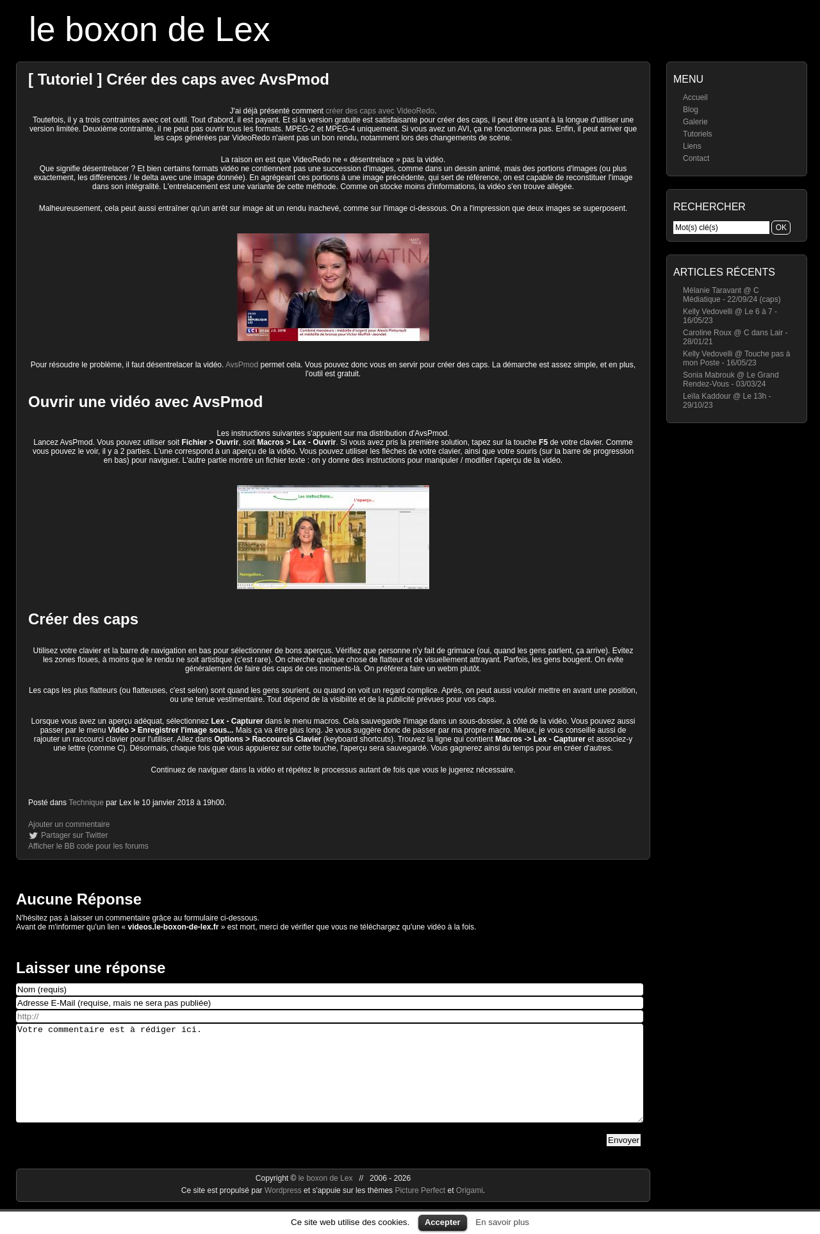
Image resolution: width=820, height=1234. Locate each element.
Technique (86, 802)
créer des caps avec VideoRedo (379, 110)
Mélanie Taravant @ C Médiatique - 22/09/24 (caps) (732, 295)
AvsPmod (242, 364)
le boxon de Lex (149, 29)
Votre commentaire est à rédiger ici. (329, 1083)
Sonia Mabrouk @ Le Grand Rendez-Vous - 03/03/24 (731, 379)
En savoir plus (502, 1222)
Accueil (695, 97)
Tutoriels (697, 133)
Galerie (695, 121)
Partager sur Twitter (74, 835)
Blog (690, 109)
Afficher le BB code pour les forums (88, 846)
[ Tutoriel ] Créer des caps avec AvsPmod (178, 79)
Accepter (443, 1222)
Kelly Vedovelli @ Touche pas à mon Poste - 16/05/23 (736, 358)
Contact (696, 158)
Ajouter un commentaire (69, 824)
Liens (692, 146)
